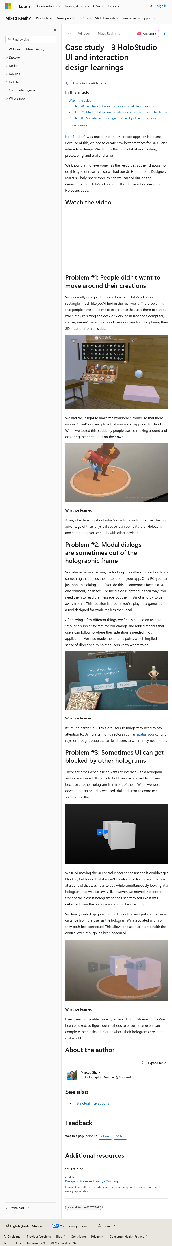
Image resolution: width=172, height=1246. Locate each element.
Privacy (96, 1236)
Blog (59, 1236)
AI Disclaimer (13, 1236)
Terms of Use (12, 1243)
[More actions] (164, 33)
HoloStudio (73, 136)
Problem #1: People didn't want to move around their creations (112, 106)
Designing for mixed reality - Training (91, 1181)
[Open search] (150, 6)
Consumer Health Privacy (127, 1236)
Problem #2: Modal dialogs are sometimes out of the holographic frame (118, 112)
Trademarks (34, 1243)
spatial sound (147, 734)
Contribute (78, 1236)
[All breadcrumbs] (69, 33)
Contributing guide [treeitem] (22, 90)
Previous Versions (39, 1236)
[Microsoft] (8, 6)
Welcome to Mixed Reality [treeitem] (26, 49)
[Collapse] (55, 30)
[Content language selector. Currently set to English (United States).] (24, 1226)
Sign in (162, 6)
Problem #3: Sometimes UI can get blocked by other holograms (112, 118)
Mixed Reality (107, 33)
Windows (84, 33)
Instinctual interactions (91, 1103)
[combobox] (30, 39)
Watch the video (80, 100)
